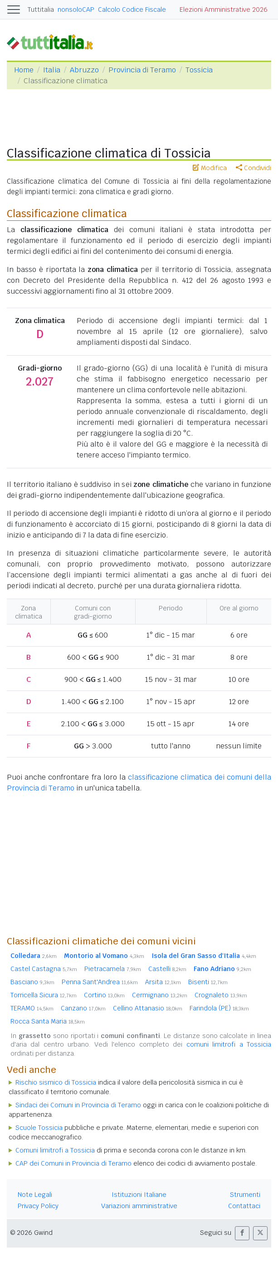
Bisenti (208, 982)
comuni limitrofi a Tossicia (228, 1044)
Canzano (83, 1008)
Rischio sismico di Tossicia (55, 1082)
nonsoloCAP (76, 9)
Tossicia (199, 70)
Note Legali (35, 1195)
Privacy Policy (38, 1206)
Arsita (163, 982)
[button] (242, 1233)
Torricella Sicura (43, 995)
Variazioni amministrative (139, 1206)
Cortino (104, 995)
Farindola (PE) (219, 1008)
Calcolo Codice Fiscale (132, 9)
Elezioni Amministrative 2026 (224, 9)
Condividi (253, 168)
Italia (51, 70)
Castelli (167, 969)
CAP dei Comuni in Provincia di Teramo (73, 1163)
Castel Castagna (43, 969)
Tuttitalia (41, 9)
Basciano (32, 982)
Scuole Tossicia (39, 1128)
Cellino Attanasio (147, 1008)
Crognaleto (221, 995)
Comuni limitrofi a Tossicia (55, 1150)
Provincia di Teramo (142, 70)
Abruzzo (84, 70)
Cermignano (159, 995)
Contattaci (244, 1206)
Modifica (210, 168)
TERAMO (32, 1008)
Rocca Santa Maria (47, 1021)
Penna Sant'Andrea (100, 982)
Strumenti (245, 1195)
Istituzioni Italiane (139, 1195)
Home (24, 70)
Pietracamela (112, 969)
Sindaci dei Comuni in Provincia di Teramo (78, 1105)
